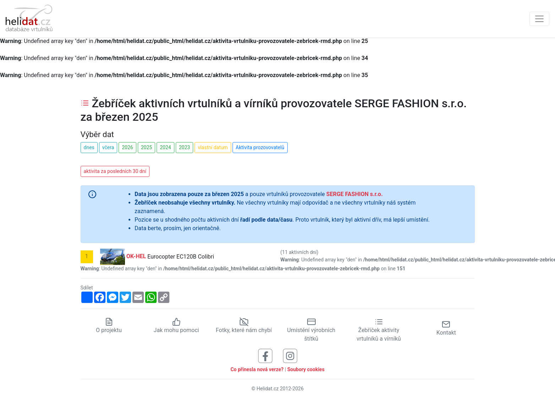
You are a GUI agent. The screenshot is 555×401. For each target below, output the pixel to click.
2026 (127, 147)
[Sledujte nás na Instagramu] (290, 355)
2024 (165, 147)
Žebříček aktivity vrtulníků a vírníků (379, 330)
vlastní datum (213, 147)
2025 (146, 147)
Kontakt (446, 328)
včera (108, 147)
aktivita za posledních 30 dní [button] (115, 171)
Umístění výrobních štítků (311, 330)
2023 (184, 147)
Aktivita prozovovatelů (260, 147)
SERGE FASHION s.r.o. (354, 194)
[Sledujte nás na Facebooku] (265, 355)
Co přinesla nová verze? (256, 369)
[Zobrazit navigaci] (539, 19)
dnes (89, 147)
